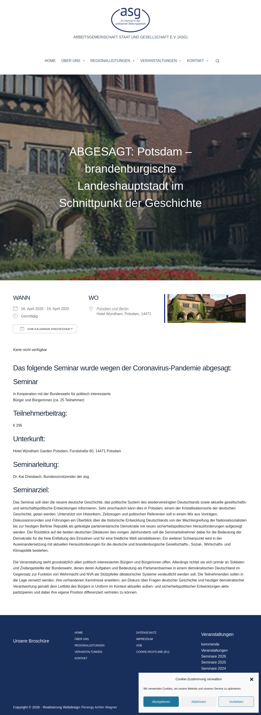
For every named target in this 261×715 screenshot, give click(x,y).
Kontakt (198, 61)
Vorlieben (236, 702)
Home (50, 61)
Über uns (74, 61)
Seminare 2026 (213, 656)
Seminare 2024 (213, 668)
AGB (139, 645)
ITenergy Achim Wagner (99, 707)
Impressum (144, 639)
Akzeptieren (161, 702)
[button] (251, 679)
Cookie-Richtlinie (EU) (152, 651)
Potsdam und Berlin (113, 309)
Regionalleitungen (113, 61)
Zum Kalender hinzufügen (45, 329)
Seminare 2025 (213, 662)
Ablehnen (198, 702)
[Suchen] (217, 61)
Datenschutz (146, 632)
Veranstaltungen (161, 61)
